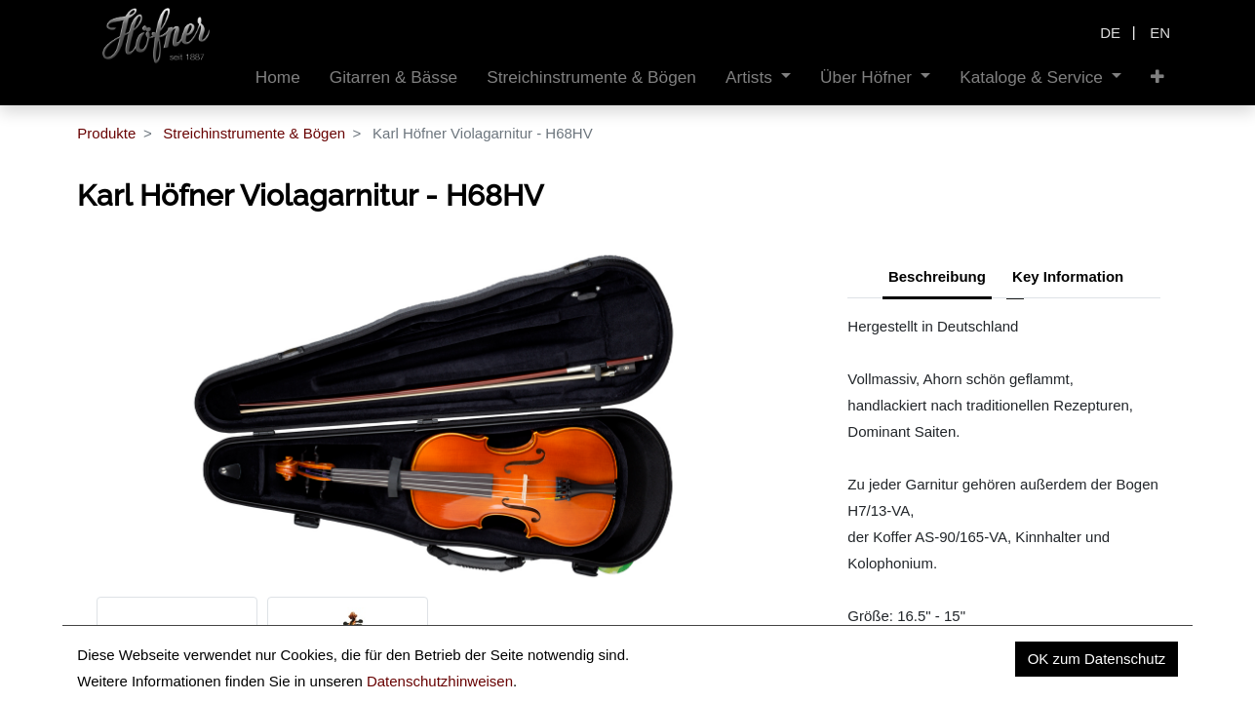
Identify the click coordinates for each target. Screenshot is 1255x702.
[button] (1157, 78)
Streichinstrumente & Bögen (254, 133)
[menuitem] (278, 78)
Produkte (106, 133)
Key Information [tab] (1067, 276)
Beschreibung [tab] (937, 276)
